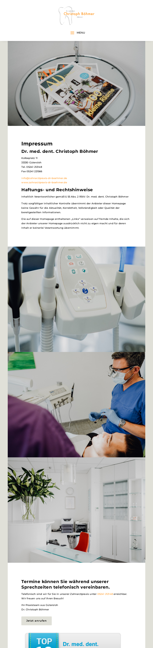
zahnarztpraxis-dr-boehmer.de (48, 182)
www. (25, 182)
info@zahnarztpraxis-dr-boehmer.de (44, 178)
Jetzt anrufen (36, 620)
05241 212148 (105, 593)
